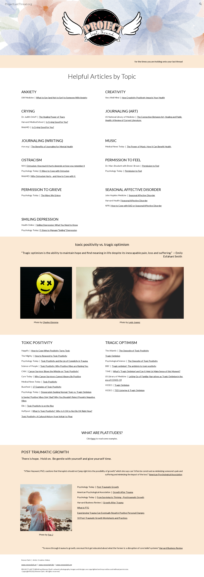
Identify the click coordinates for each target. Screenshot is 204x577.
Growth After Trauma (123, 492)
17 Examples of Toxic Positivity (47, 387)
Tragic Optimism (112, 356)
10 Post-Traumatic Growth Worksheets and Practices (102, 518)
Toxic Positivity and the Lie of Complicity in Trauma (64, 361)
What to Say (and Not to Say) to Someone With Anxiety (61, 97)
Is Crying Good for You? (57, 122)
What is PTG (83, 508)
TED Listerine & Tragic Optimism (129, 390)
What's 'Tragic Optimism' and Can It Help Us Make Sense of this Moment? (146, 371)
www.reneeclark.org (64, 565)
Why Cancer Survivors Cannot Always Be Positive (58, 376)
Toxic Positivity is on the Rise (40, 406)
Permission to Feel (150, 166)
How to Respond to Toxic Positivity (51, 356)
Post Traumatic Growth (108, 487)
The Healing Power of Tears (52, 117)
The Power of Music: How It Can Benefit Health (149, 146)
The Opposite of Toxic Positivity (134, 350)
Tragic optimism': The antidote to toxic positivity (134, 366)
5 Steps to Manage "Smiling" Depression (58, 230)
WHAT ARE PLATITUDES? (102, 432)
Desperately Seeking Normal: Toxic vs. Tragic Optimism (66, 392)
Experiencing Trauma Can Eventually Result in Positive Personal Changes (110, 513)
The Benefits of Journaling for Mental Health (52, 146)
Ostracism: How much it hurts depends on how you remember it (56, 166)
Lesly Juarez (134, 322)
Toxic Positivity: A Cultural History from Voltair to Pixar (47, 416)
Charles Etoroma (50, 322)
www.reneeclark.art (29, 565)
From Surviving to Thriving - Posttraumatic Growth (120, 497)
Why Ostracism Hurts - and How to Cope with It (53, 176)
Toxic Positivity (50, 382)
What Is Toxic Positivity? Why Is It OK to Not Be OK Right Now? (62, 411)
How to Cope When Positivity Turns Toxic (50, 350)
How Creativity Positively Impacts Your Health (143, 97)
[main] (102, 62)
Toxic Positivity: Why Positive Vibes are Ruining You (64, 366)
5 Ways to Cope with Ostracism (54, 171)
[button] (200, 4)
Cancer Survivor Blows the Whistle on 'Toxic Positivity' (53, 371)
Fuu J (50, 535)
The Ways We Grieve (51, 195)
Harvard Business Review (171, 548)
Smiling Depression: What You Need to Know (57, 225)
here (93, 438)
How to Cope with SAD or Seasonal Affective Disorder (136, 206)
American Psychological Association (165, 474)
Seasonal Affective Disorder (142, 195)
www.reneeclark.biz (46, 565)
